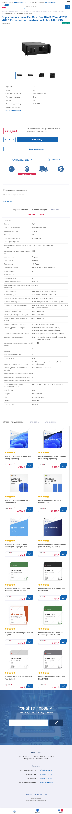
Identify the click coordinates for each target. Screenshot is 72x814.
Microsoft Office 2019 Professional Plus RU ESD (18, 678)
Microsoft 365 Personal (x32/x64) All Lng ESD (19, 634)
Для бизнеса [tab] (50, 422)
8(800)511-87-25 (50, 2)
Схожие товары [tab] (39, 210)
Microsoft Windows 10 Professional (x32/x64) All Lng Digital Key (52, 546)
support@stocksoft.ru (47, 782)
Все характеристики (13, 111)
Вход (14, 812)
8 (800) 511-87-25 (46, 770)
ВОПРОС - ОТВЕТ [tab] (36, 215)
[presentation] (36, 214)
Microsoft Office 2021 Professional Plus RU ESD (51, 590)
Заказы (37, 812)
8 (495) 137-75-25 (46, 774)
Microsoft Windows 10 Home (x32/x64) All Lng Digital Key (16, 546)
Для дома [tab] (34, 422)
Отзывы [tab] (55, 210)
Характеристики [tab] (20, 210)
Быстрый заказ (36, 149)
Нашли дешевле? (23, 160)
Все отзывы (7, 202)
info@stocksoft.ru (20, 2)
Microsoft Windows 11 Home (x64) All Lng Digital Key (18, 457)
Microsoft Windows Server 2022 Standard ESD (50, 502)
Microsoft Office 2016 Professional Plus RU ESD (51, 678)
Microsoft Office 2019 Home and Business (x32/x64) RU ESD (50, 634)
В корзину (37, 140)
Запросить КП (57, 160)
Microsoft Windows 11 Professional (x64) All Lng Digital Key (52, 457)
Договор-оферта (36, 798)
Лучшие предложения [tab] (13, 422)
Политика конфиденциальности (36, 800)
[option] (19, 75)
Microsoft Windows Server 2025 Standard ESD (17, 502)
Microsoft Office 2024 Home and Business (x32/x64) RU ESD (17, 590)
